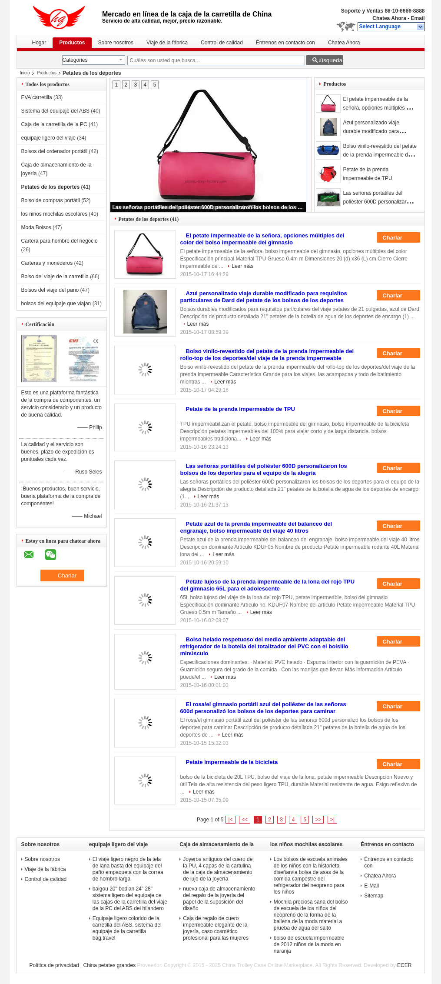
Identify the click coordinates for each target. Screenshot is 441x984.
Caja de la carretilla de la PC (54, 124)
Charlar (398, 237)
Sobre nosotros (115, 43)
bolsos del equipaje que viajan (56, 303)
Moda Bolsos (36, 227)
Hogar (39, 43)
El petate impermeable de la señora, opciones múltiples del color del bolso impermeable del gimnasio (262, 239)
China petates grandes (109, 965)
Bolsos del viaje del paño (50, 290)
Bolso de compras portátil (50, 200)
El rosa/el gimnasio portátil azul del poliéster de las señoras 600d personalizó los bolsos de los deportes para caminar (263, 707)
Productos (72, 43)
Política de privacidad (54, 965)
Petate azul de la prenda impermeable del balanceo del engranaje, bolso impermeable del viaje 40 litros (256, 527)
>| (332, 820)
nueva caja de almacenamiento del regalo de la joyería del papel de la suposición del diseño (219, 898)
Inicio (25, 72)
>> (318, 820)
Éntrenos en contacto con (285, 43)
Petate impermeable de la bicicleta (232, 762)
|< (230, 820)
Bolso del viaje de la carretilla (55, 277)
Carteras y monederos (47, 263)
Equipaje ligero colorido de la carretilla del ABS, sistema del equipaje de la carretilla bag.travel (127, 928)
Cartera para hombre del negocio (59, 241)
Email (417, 18)
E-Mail (371, 886)
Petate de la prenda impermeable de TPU (240, 409)
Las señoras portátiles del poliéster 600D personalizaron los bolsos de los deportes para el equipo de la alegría (209, 207)
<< (245, 820)
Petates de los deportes (50, 187)
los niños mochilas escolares (54, 214)
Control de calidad (222, 43)
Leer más (242, 266)
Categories (75, 60)
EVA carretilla (36, 97)
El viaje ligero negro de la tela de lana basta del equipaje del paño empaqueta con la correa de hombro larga (128, 869)
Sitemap (373, 896)
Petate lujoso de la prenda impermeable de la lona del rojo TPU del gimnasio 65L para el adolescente (267, 585)
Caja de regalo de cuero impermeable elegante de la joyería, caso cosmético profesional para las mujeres (216, 928)
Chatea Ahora (389, 18)
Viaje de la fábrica (167, 43)
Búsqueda (329, 60)
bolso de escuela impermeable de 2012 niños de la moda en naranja (309, 944)
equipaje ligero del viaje (48, 138)
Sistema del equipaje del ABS (55, 111)
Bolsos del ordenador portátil (54, 151)
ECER (404, 965)
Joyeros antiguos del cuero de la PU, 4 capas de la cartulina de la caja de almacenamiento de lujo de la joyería (217, 869)
